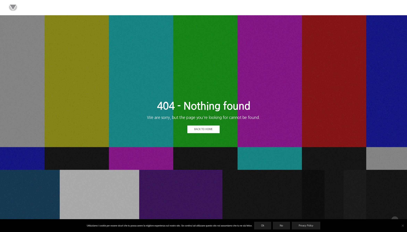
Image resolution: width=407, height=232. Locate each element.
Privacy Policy (306, 225)
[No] (402, 225)
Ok (262, 225)
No (281, 225)
